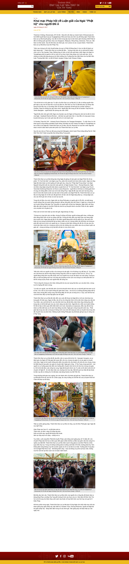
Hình (78, 12)
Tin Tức (71, 12)
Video (85, 12)
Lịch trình (62, 12)
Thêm (93, 12)
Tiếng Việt (22, 3)
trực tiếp (100, 6)
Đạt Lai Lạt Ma (49, 12)
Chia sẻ (36, 30)
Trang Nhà (37, 12)
